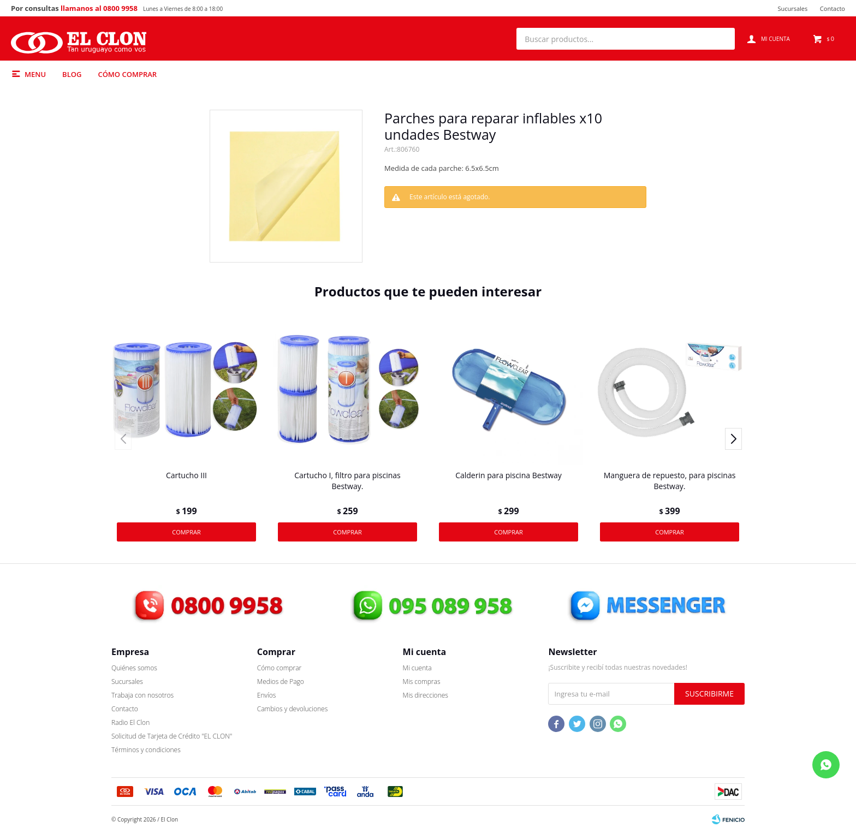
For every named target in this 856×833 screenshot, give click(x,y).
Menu (35, 74)
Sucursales (792, 8)
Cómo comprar (127, 74)
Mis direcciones (425, 695)
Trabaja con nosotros (142, 695)
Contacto (832, 8)
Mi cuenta (417, 668)
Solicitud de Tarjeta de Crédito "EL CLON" (171, 736)
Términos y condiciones (146, 749)
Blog (71, 74)
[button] (721, 39)
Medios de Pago (280, 681)
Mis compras (422, 681)
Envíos (266, 695)
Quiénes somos (134, 668)
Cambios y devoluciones (292, 708)
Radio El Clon (130, 722)
